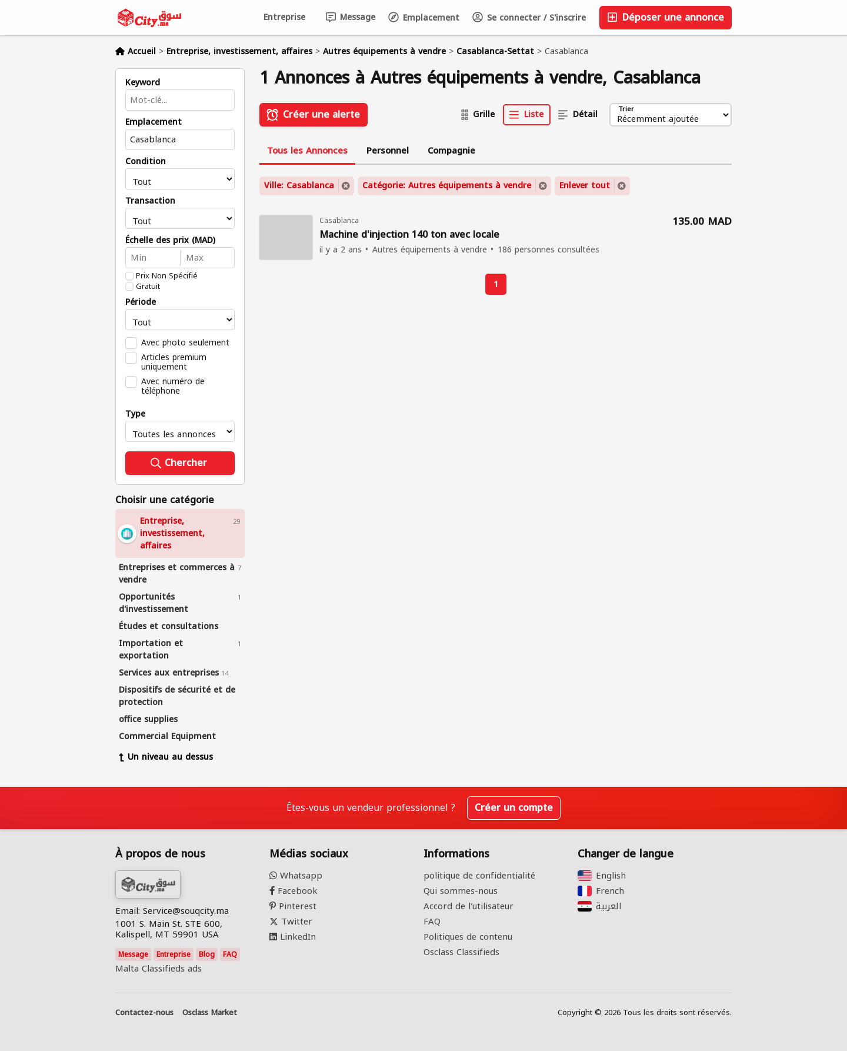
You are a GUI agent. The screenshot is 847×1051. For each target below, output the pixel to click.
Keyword (142, 83)
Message (350, 17)
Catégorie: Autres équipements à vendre (446, 186)
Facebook (293, 891)
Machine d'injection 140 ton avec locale (409, 235)
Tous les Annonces (307, 150)
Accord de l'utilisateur (468, 906)
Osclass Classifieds (461, 952)
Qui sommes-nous (461, 891)
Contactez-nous (144, 1012)
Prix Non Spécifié (167, 276)
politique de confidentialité (479, 875)
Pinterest (292, 906)
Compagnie (451, 150)
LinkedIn (292, 937)
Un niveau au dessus (166, 757)
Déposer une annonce (665, 17)
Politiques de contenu (468, 937)
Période (140, 302)
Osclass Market (209, 1012)
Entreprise (284, 17)
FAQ (230, 954)
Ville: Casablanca (299, 186)
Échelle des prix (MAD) (170, 240)
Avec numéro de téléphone (173, 386)
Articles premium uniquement (173, 362)
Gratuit (148, 286)
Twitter (290, 921)
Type (135, 414)
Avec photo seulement (185, 342)
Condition (145, 162)
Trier (625, 110)
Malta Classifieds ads (158, 968)
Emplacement (423, 18)
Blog (207, 954)
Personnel (387, 150)
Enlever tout (584, 186)
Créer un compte (514, 808)
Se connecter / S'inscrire (529, 18)
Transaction (150, 201)
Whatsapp (295, 875)
